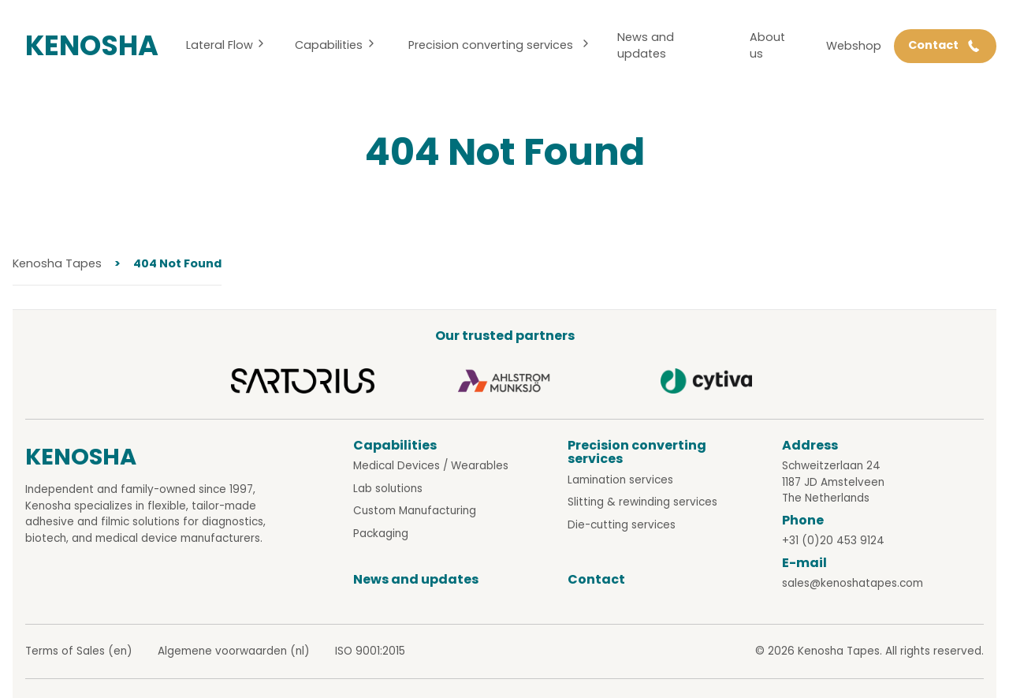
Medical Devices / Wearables (430, 465)
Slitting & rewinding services (642, 502)
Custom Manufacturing (414, 510)
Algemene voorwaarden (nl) (234, 651)
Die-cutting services (622, 524)
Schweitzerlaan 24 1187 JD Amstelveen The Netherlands (833, 482)
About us (767, 45)
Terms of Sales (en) (78, 651)
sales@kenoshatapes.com (852, 583)
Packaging (380, 533)
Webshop (853, 46)
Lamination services (620, 479)
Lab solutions (388, 488)
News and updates (645, 45)
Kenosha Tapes (57, 263)
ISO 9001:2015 (370, 651)
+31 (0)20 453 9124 (833, 540)
